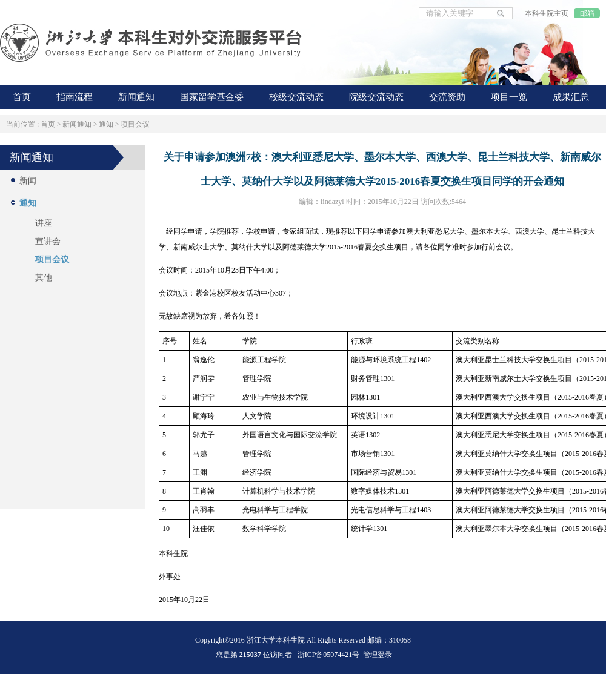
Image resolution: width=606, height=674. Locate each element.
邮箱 (587, 13)
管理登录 (377, 654)
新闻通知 (77, 124)
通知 (106, 124)
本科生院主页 (546, 13)
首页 (48, 124)
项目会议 (135, 124)
